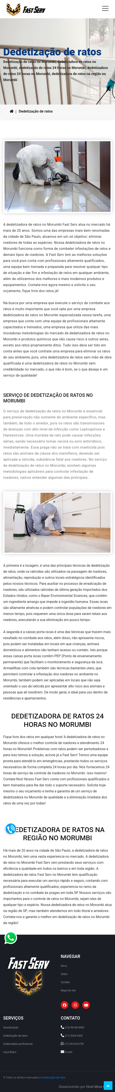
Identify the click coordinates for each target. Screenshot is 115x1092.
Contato (65, 982)
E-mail (68, 1052)
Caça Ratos (9, 1052)
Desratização (10, 1027)
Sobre (64, 974)
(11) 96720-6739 (74, 1044)
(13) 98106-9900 (74, 1027)
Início (64, 966)
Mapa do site (68, 990)
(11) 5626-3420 (74, 1036)
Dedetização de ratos (36, 111)
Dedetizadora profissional (18, 1044)
